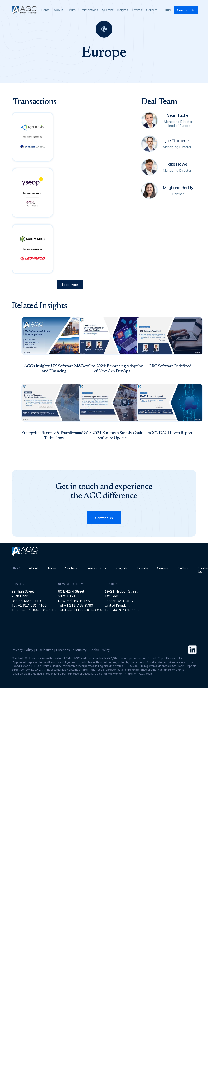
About (58, 10)
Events (137, 10)
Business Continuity (71, 650)
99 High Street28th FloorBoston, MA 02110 (26, 596)
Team (71, 10)
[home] (24, 10)
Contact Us (186, 10)
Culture (167, 10)
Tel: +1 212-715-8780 (75, 605)
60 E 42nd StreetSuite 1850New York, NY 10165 (74, 596)
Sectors (107, 10)
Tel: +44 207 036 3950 (123, 610)
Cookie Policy (99, 650)
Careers (151, 10)
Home (45, 10)
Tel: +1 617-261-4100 (29, 605)
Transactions (89, 10)
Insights (122, 10)
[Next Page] (70, 284)
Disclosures (44, 650)
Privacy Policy (22, 650)
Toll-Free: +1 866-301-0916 (34, 610)
